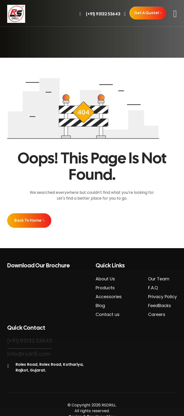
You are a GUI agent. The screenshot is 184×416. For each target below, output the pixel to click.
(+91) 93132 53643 (29, 340)
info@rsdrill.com (28, 354)
